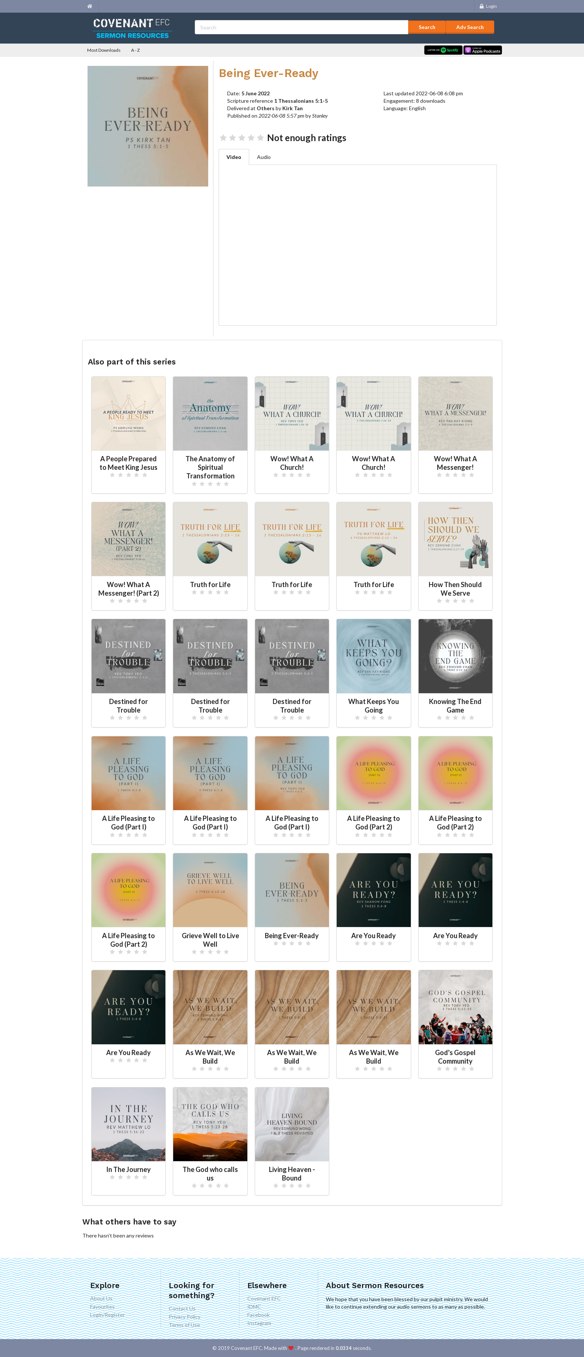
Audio (264, 157)
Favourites (102, 1306)
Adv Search (470, 27)
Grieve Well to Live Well (210, 939)
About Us (101, 1299)
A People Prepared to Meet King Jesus (128, 463)
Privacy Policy (184, 1316)
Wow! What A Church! (292, 463)
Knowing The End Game (455, 705)
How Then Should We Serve (455, 588)
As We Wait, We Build (210, 1056)
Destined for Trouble (128, 705)
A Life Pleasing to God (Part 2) (373, 822)
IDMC (254, 1306)
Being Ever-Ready (292, 935)
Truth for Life (210, 584)
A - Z (135, 50)
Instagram (259, 1323)
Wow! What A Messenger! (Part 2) (128, 588)
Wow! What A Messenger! (455, 463)
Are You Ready (373, 935)
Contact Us (182, 1309)
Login (487, 6)
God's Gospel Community (455, 1056)
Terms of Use (184, 1325)
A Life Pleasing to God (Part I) (128, 822)
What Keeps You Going (373, 705)
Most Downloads (104, 50)
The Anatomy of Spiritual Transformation (210, 467)
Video (233, 157)
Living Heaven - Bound (292, 1173)
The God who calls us (210, 1173)
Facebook (258, 1315)
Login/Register (107, 1315)
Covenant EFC (264, 1299)
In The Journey (128, 1169)
